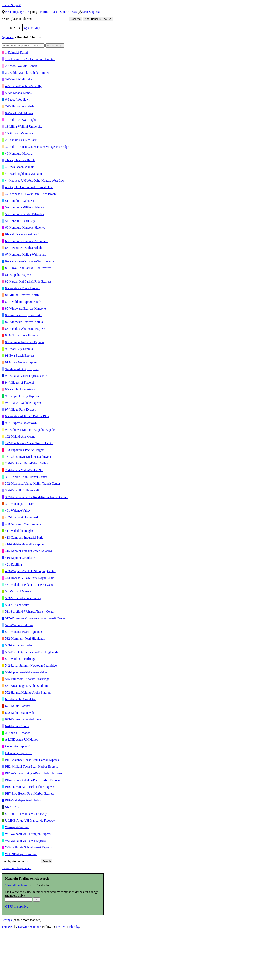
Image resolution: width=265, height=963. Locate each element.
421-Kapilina (13, 564)
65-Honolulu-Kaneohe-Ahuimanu (26, 241)
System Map (32, 27)
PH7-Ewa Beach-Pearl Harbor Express (29, 793)
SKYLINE (12, 807)
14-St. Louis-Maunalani (20, 133)
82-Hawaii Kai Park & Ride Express (28, 281)
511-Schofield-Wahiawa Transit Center (30, 611)
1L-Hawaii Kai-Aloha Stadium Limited (30, 59)
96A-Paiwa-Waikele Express (23, 402)
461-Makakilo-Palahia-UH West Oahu (29, 584)
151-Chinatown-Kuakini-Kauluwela (28, 456)
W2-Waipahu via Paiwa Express (25, 840)
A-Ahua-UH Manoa (17, 733)
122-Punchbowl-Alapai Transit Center (29, 443)
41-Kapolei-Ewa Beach (20, 160)
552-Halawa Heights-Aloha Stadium (28, 692)
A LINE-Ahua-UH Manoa (21, 739)
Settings (7, 920)
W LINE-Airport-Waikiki (21, 854)
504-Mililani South (17, 605)
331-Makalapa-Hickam (19, 503)
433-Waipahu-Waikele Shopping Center (30, 571)
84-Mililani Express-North (22, 295)
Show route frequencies (16, 868)
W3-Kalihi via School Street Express (28, 847)
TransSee (7, 926)
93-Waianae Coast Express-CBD (26, 375)
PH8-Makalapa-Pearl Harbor (23, 800)
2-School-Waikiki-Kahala (21, 66)
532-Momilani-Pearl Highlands (25, 638)
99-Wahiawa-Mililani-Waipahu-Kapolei (30, 429)
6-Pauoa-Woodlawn (17, 99)
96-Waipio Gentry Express (22, 396)
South (62, 11)
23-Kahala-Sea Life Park (21, 140)
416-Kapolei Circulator (20, 557)
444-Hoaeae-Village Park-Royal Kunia (29, 578)
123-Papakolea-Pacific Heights (25, 450)
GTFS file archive (16, 906)
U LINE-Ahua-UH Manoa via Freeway (30, 820)
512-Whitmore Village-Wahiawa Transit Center (35, 618)
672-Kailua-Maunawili (19, 712)
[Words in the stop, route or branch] (23, 45)
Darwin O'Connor (29, 926)
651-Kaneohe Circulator (20, 699)
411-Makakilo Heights (19, 530)
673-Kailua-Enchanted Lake (23, 719)
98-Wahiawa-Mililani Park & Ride (27, 416)
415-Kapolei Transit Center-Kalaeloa (28, 551)
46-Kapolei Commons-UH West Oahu (29, 187)
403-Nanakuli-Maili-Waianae (23, 524)
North (43, 11)
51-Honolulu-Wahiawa (19, 200)
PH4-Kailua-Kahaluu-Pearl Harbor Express (32, 780)
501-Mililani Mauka (18, 591)
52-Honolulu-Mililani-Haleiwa (24, 207)
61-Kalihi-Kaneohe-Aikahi (22, 234)
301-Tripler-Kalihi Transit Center (26, 477)
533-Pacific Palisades (18, 645)
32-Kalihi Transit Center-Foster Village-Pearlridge (37, 146)
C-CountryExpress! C (19, 746)
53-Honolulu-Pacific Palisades (24, 214)
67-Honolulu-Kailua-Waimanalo (25, 254)
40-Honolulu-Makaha (19, 153)
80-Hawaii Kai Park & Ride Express (28, 268)
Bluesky (74, 926)
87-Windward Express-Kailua (24, 322)
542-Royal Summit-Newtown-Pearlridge (31, 665)
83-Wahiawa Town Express (22, 288)
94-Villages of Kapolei (19, 382)
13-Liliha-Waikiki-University (23, 126)
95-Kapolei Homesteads (20, 389)
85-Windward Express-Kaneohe (25, 308)
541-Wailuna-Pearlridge (20, 658)
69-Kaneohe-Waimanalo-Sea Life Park (29, 261)
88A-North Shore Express (21, 335)
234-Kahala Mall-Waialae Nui (24, 470)
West (73, 11)
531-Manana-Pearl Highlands (24, 631)
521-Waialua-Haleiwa (19, 625)
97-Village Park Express (20, 409)
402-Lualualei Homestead (21, 517)
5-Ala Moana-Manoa (18, 93)
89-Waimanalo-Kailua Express (24, 342)
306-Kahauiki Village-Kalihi (23, 490)
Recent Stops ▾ (11, 5)
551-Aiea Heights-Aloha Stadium (26, 685)
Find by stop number (21, 861)
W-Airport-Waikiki (17, 827)
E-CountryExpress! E (18, 753)
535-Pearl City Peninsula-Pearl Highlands (31, 652)
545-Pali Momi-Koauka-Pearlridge (27, 679)
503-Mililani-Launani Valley (23, 598)
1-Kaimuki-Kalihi (16, 52)
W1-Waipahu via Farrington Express (28, 834)
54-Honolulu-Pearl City (20, 221)
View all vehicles (16, 885)
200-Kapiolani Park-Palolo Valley (26, 463)
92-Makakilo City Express (22, 369)
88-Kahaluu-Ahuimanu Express (25, 328)
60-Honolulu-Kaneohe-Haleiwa (25, 227)
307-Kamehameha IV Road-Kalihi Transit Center (36, 497)
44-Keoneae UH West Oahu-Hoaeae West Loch (35, 180)
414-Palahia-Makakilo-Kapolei (25, 544)
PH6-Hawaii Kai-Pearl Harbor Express (29, 786)
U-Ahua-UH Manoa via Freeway (26, 813)
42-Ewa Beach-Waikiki (20, 167)
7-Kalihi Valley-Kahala (20, 106)
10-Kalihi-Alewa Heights (21, 119)
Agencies (7, 37)
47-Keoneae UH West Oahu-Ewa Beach (30, 194)
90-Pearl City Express (19, 349)
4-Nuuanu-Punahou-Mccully (23, 86)
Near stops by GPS (15, 11)
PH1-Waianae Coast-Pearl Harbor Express (32, 759)
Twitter (60, 926)
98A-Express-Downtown (21, 423)
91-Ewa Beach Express (19, 355)
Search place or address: (35, 18)
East (52, 11)
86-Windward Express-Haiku (23, 315)
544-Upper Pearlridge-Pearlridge (26, 672)
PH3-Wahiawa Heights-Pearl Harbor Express (33, 773)
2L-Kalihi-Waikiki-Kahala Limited (27, 72)
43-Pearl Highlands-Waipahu (23, 173)
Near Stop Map (89, 11)
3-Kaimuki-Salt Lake (18, 79)
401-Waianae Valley (18, 510)
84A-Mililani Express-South (23, 301)
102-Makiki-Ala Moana (20, 436)
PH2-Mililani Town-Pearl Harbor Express (31, 766)
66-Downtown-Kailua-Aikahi (24, 247)
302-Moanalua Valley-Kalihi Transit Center (32, 483)
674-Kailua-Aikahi (17, 726)
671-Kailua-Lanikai (17, 706)
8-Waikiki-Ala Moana (19, 113)
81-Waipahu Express (18, 274)
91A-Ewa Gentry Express (21, 362)
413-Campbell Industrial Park (24, 537)
